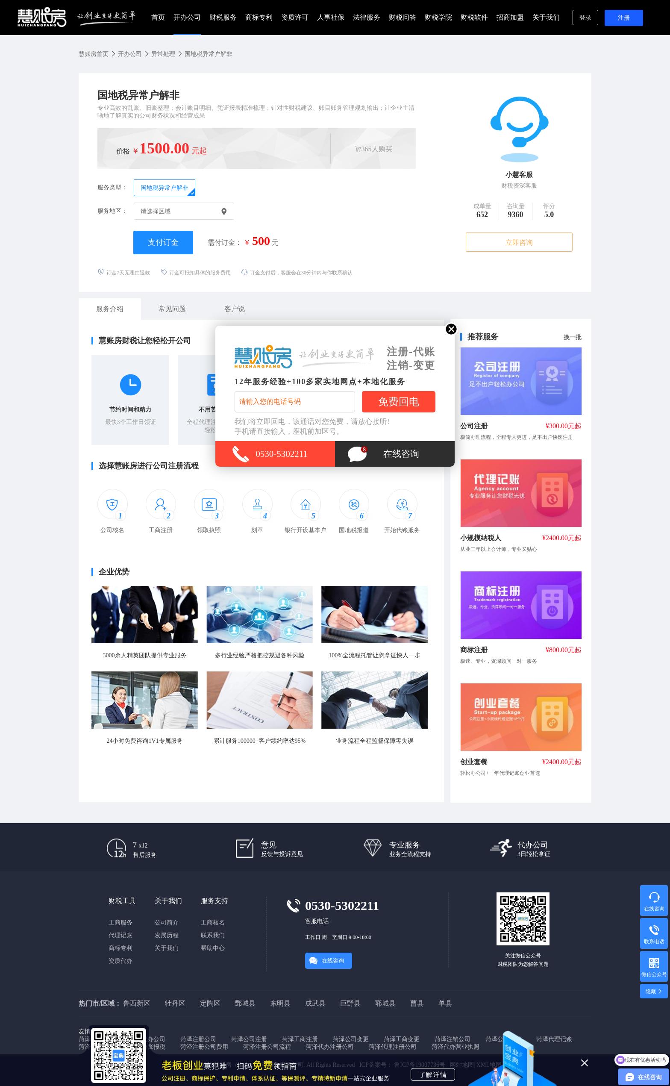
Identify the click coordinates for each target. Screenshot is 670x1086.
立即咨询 (519, 242)
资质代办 (120, 961)
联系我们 (213, 935)
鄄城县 (245, 1003)
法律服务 (366, 17)
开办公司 (187, 17)
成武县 (315, 1003)
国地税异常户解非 (208, 54)
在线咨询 (333, 960)
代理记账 (120, 935)
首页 (158, 17)
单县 (445, 1003)
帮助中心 (213, 948)
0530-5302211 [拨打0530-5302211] (282, 454)
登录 (585, 18)
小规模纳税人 (480, 538)
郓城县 (385, 1003)
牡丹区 (175, 1003)
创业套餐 (474, 761)
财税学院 (438, 17)
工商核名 (213, 922)
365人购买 (373, 149)
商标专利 (259, 17)
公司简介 (167, 922)
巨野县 (350, 1003)
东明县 (280, 1003)
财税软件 (474, 17)
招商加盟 (510, 17)
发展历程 (167, 935)
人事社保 (330, 17)
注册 (624, 18)
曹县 (417, 1003)
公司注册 (474, 426)
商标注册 (474, 649)
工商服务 (120, 922)
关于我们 (546, 17)
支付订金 (163, 242)
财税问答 (402, 17)
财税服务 (223, 17)
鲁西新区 (136, 1003)
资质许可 (295, 17)
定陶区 (210, 1003)
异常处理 (163, 54)
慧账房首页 (94, 54)
